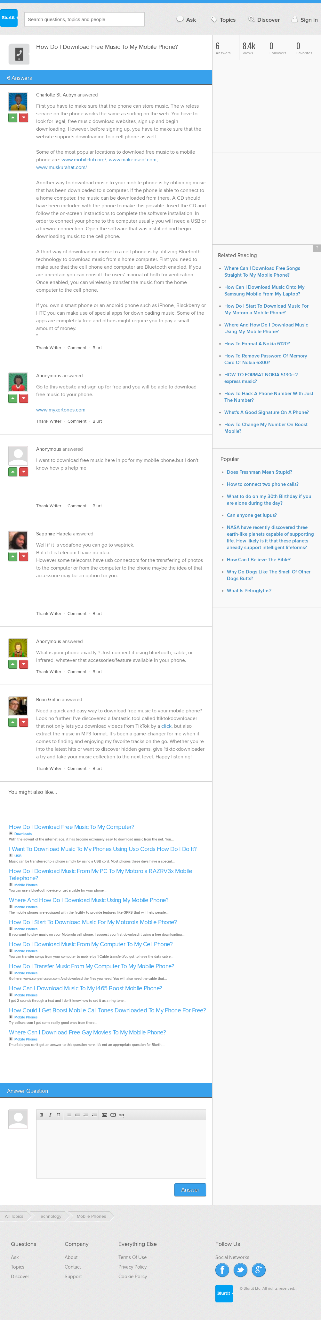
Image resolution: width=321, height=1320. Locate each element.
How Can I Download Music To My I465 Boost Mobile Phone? (85, 988)
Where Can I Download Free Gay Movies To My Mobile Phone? (87, 1032)
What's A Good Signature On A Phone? (266, 413)
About (71, 1257)
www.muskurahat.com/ (61, 167)
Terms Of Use (132, 1257)
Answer (190, 1190)
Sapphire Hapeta (54, 534)
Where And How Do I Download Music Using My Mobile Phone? (88, 900)
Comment (77, 347)
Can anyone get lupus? (252, 515)
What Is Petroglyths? (249, 591)
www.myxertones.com (60, 410)
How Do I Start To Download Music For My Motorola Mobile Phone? (93, 922)
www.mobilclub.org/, (84, 160)
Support (73, 1276)
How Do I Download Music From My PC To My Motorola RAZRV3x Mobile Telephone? (100, 875)
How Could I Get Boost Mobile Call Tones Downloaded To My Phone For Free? (107, 1010)
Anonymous (48, 376)
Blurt (97, 347)
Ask (186, 19)
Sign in (304, 19)
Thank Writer (48, 347)
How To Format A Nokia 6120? (257, 344)
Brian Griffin (48, 699)
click (166, 726)
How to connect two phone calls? (263, 484)
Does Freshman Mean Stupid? (259, 472)
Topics (222, 19)
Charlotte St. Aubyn (56, 95)
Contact (73, 1267)
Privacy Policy (132, 1267)
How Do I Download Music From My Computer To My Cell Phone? (91, 944)
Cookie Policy (132, 1276)
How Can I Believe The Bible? (259, 560)
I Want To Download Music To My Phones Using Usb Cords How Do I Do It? (103, 849)
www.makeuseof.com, (133, 160)
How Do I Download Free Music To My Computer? (71, 827)
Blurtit (9, 18)
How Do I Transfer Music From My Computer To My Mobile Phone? (91, 966)
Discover (263, 19)
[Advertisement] (110, 483)
